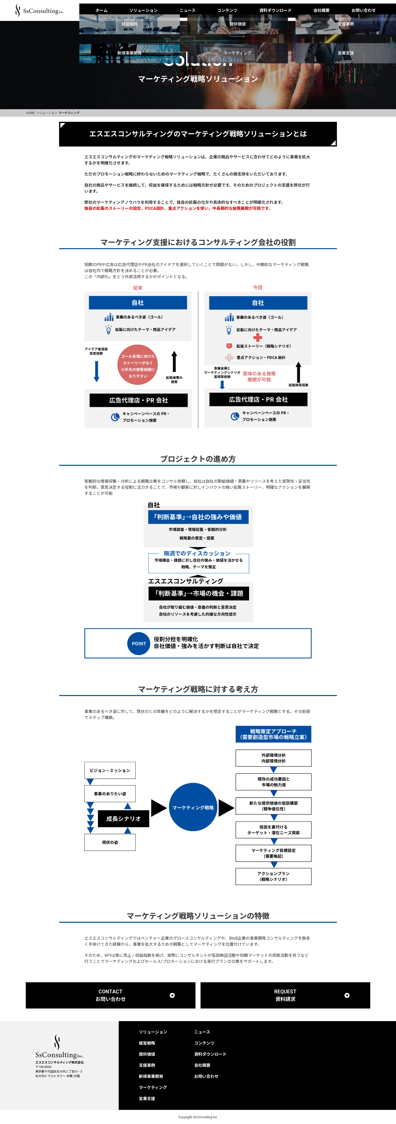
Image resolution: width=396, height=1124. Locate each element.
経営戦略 (147, 1043)
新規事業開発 (151, 1076)
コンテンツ (227, 10)
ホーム (101, 10)
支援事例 (147, 1065)
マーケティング (153, 1087)
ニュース (187, 10)
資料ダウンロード (275, 10)
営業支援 (147, 1098)
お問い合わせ (364, 10)
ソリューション (143, 10)
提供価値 (147, 1054)
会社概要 (321, 10)
